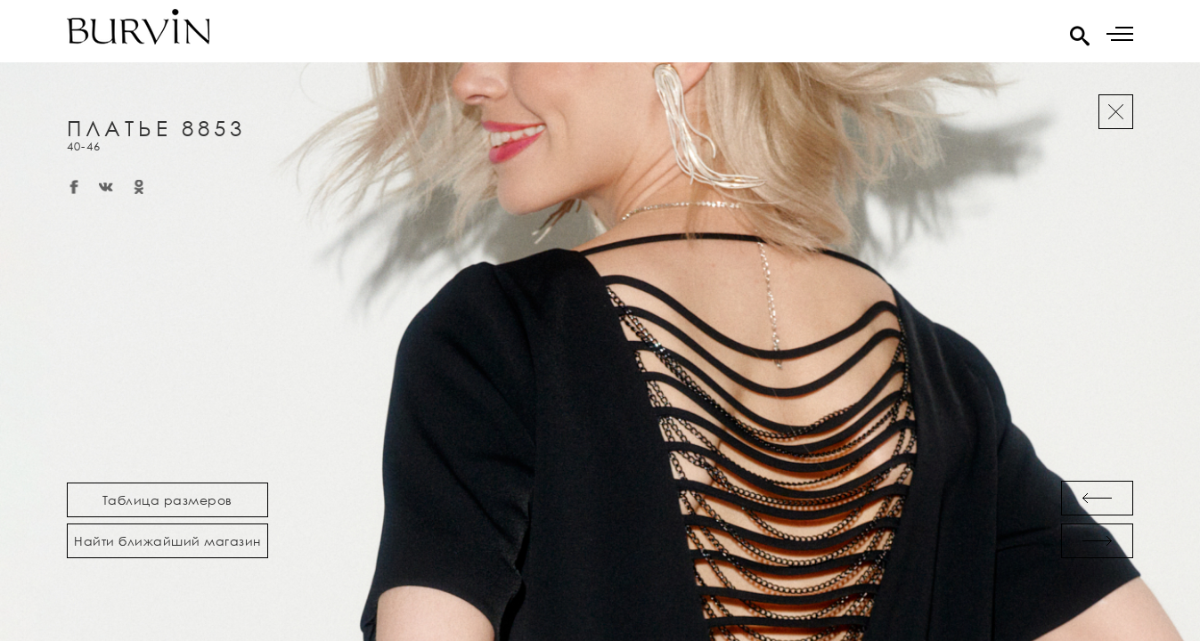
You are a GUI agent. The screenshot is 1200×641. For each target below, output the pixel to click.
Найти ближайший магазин (167, 540)
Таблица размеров (167, 499)
